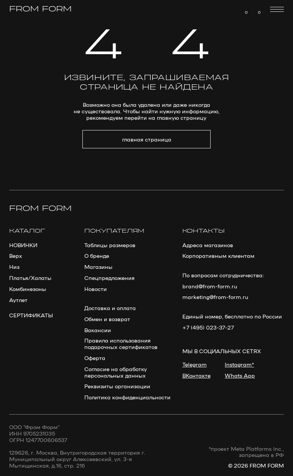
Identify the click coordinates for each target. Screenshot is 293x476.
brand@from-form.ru (209, 286)
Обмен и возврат (107, 318)
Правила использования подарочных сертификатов (121, 343)
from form (40, 9)
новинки (23, 244)
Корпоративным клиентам (218, 255)
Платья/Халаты (30, 277)
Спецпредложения (109, 277)
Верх (15, 255)
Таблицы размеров (109, 244)
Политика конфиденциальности (127, 397)
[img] (255, 9)
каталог (27, 231)
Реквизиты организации (117, 386)
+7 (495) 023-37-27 (208, 327)
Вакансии (97, 329)
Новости (95, 288)
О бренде (96, 255)
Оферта (94, 357)
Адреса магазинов (207, 244)
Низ (14, 266)
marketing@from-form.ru (215, 296)
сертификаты (31, 315)
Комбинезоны (27, 288)
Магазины (98, 266)
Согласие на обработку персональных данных (115, 371)
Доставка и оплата (110, 307)
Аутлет (18, 299)
